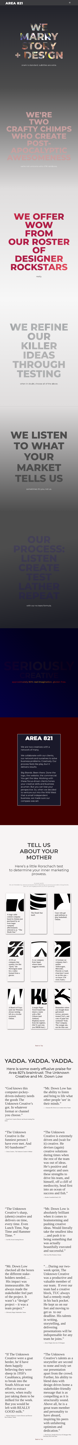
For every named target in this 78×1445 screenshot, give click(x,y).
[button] (70, 2)
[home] (22, 2)
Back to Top (39, 823)
